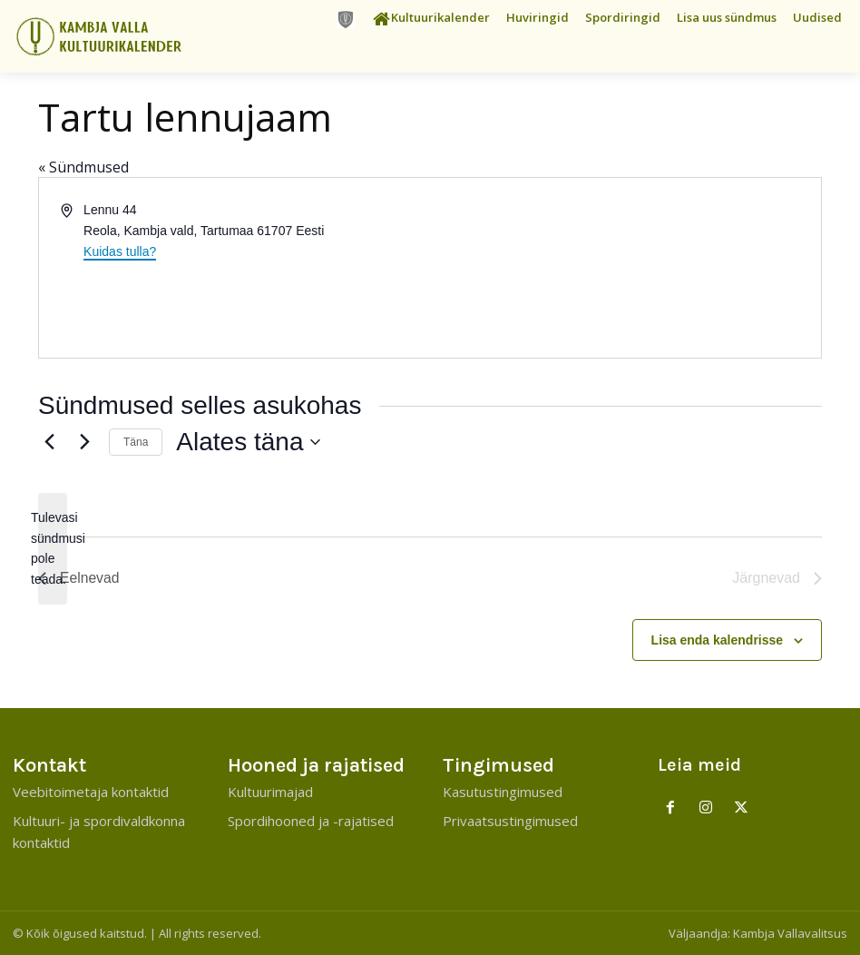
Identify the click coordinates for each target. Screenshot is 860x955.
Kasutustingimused (502, 792)
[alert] (52, 549)
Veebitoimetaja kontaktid (91, 792)
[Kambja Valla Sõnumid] (107, 36)
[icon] (346, 20)
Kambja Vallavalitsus (790, 933)
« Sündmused (83, 167)
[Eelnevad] (49, 442)
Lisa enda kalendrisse (717, 640)
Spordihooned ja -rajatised (311, 821)
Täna (135, 442)
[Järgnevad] (84, 442)
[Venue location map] (624, 268)
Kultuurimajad (270, 792)
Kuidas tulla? (119, 251)
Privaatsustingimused (510, 821)
